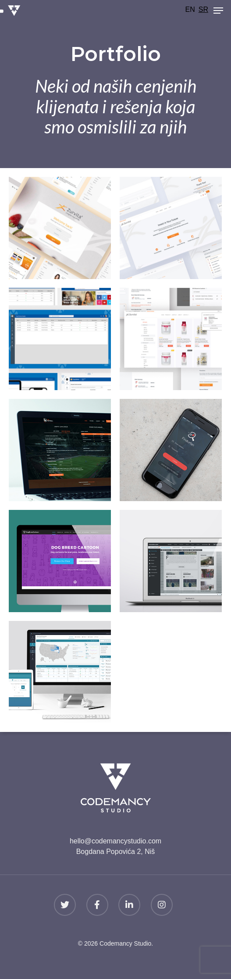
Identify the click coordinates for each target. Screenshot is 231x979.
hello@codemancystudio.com (115, 841)
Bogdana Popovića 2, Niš (115, 851)
